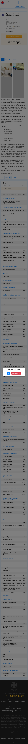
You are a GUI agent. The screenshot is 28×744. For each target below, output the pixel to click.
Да (8, 373)
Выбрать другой (16, 373)
